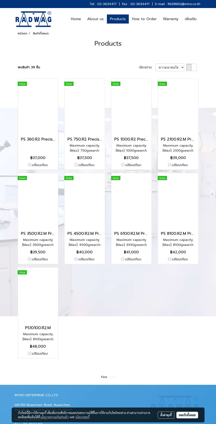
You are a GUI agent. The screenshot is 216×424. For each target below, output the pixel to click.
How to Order (144, 19)
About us (95, 19)
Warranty (171, 19)
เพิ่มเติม (191, 19)
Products (118, 19)
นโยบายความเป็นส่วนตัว (55, 417)
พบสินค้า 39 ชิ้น (29, 67)
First (104, 377)
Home (76, 19)
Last (112, 377)
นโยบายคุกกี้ (83, 417)
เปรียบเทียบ (40, 165)
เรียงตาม (147, 67)
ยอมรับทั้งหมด (187, 415)
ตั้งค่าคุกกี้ (166, 415)
